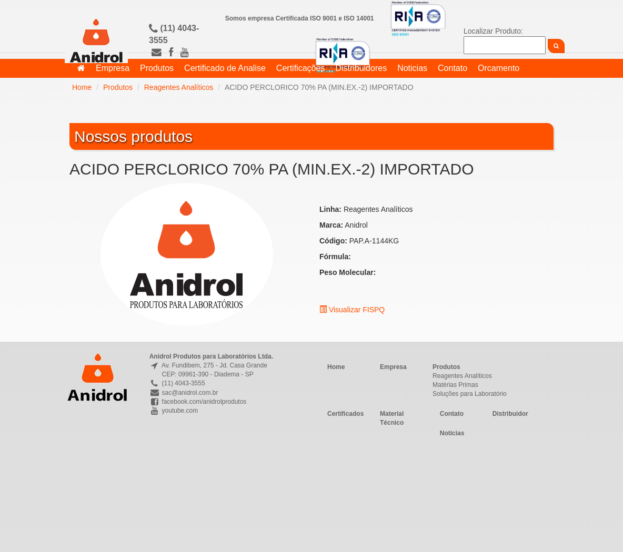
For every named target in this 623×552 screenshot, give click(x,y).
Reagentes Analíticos (179, 87)
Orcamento (498, 68)
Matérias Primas (455, 385)
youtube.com (173, 410)
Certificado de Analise (225, 68)
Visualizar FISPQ (352, 309)
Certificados (345, 413)
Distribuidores (361, 68)
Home (82, 87)
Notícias (452, 433)
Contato (452, 68)
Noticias (412, 68)
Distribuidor (510, 413)
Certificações (300, 68)
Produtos (157, 68)
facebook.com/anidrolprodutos (198, 401)
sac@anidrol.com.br (183, 392)
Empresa (112, 68)
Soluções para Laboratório (470, 393)
